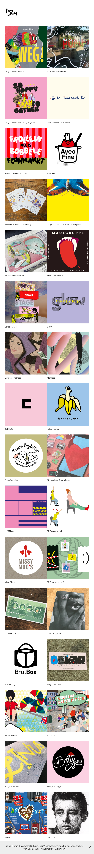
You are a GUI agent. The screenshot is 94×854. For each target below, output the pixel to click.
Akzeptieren (47, 848)
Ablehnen (60, 848)
